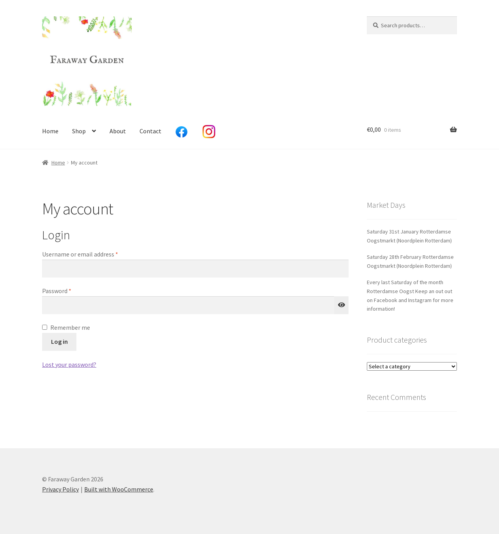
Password (68, 290)
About (118, 131)
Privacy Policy (60, 489)
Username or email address (91, 253)
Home (50, 131)
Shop (79, 131)
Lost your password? (69, 364)
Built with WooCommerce (118, 489)
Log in (59, 341)
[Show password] (341, 305)
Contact (150, 131)
